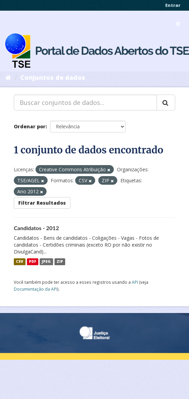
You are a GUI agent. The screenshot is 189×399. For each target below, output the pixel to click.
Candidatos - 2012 (36, 228)
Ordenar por (30, 126)
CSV (19, 261)
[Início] (8, 77)
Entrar (172, 5)
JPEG (46, 261)
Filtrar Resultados (42, 203)
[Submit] (166, 102)
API (135, 282)
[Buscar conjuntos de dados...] (85, 102)
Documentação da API (35, 289)
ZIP (60, 261)
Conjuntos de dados (52, 77)
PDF (32, 261)
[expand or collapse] (178, 24)
